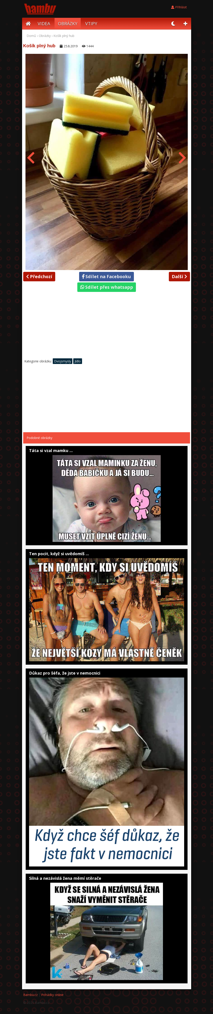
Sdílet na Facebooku (106, 276)
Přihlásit (179, 7)
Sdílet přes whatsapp (106, 287)
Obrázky (45, 36)
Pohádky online (52, 995)
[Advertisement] (106, 326)
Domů (31, 36)
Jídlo (78, 361)
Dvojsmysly (62, 361)
